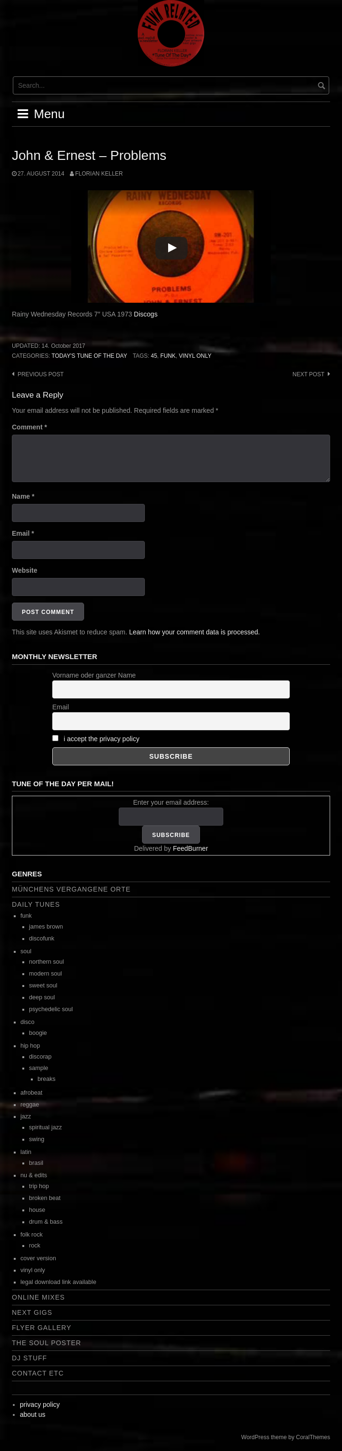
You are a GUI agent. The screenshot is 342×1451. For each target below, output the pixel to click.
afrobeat (31, 1092)
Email (23, 533)
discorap (40, 1056)
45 (154, 356)
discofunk (41, 938)
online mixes (38, 1297)
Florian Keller (99, 173)
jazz (25, 1116)
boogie (38, 1033)
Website (24, 570)
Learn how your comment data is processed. (194, 632)
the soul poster (46, 1343)
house (37, 1210)
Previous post (41, 374)
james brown (46, 926)
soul (25, 951)
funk (167, 356)
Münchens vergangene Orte (71, 889)
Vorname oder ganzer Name (94, 675)
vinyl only (195, 356)
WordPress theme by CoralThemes (285, 1437)
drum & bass (46, 1221)
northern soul (46, 961)
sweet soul (43, 985)
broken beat (45, 1198)
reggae (29, 1104)
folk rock (31, 1234)
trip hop (39, 1186)
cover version (38, 1258)
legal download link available (58, 1282)
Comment (29, 427)
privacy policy (40, 1404)
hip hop (30, 1045)
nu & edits (33, 1175)
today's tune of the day (89, 356)
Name (23, 496)
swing (36, 1139)
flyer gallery (41, 1327)
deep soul (42, 997)
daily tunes (36, 904)
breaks (47, 1079)
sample (38, 1068)
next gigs (32, 1312)
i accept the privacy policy (102, 739)
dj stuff (29, 1358)
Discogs (146, 314)
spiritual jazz (45, 1127)
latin (25, 1152)
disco (27, 1022)
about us (33, 1414)
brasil (36, 1163)
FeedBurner (190, 848)
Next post (308, 374)
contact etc (38, 1373)
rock (34, 1245)
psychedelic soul (51, 1009)
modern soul (45, 973)
